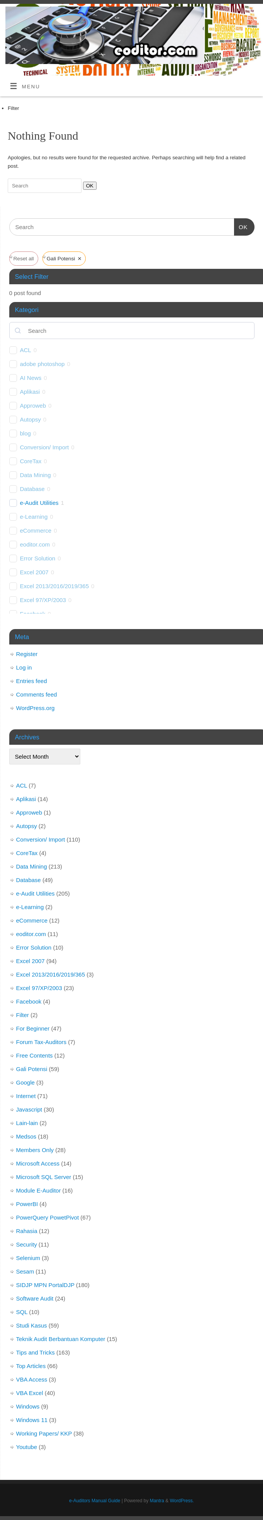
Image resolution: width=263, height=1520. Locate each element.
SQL (21, 1312)
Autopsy (30, 419)
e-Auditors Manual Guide (94, 1500)
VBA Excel (29, 1393)
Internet (26, 1096)
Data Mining (35, 475)
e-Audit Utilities (39, 502)
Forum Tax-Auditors (41, 1042)
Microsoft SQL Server (43, 1177)
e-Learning (34, 516)
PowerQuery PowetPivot (47, 1217)
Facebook (29, 1001)
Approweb (33, 405)
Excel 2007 (34, 572)
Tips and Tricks (35, 1352)
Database (32, 489)
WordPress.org (35, 708)
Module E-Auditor (38, 1190)
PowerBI (27, 1204)
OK (88, 185)
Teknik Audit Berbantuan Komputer (60, 1339)
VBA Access (32, 1379)
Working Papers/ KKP (44, 1433)
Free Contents (34, 1055)
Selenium (28, 1258)
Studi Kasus (31, 1325)
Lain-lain (27, 1123)
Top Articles (31, 1366)
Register (27, 654)
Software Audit (35, 1298)
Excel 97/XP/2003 (43, 600)
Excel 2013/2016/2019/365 (54, 586)
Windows (28, 1406)
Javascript (29, 1109)
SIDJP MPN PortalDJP (45, 1285)
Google (25, 1082)
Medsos (26, 1136)
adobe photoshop (42, 364)
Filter (22, 1015)
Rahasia (26, 1231)
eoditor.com (35, 544)
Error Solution (38, 558)
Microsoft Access (38, 1163)
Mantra (157, 1500)
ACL (25, 350)
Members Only (35, 1150)
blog (25, 433)
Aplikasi (30, 391)
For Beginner (33, 1028)
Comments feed (36, 694)
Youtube (26, 1447)
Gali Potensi (32, 1069)
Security (26, 1244)
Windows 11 (32, 1420)
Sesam (25, 1271)
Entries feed (31, 681)
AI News (31, 378)
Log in (24, 667)
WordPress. (182, 1500)
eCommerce (36, 530)
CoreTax (31, 461)
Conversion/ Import (44, 447)
